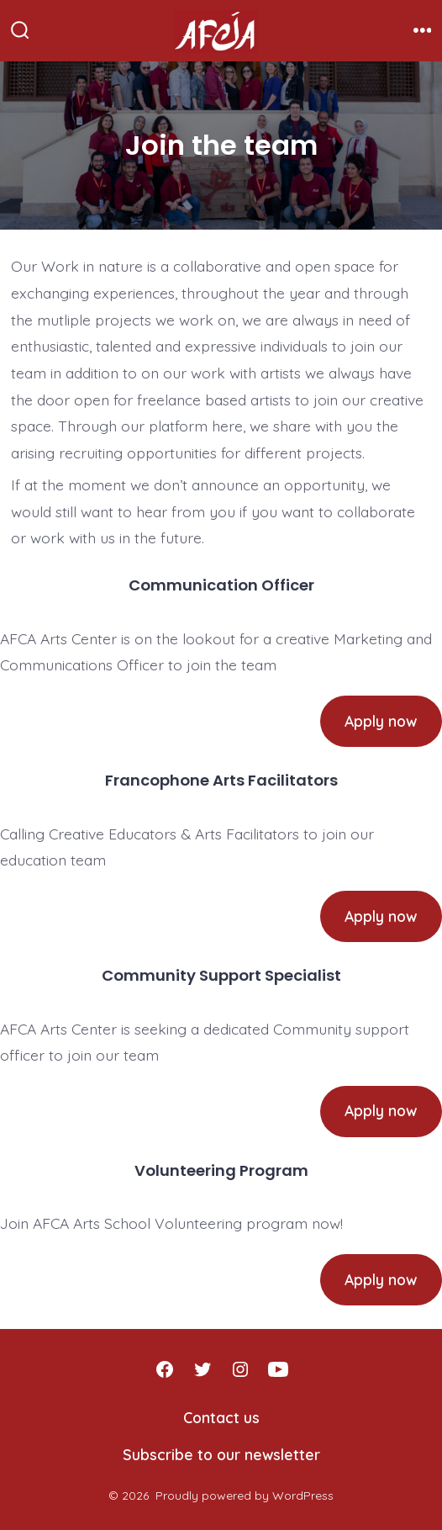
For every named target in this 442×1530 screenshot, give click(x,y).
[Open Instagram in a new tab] (240, 1369)
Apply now (381, 721)
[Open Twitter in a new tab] (202, 1369)
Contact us (221, 1417)
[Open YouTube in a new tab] (278, 1369)
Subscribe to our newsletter (221, 1454)
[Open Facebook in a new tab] (165, 1369)
